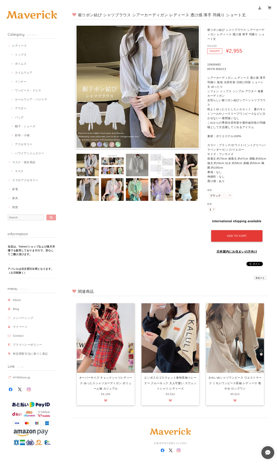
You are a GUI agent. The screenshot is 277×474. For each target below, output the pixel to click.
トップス (21, 54)
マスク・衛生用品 (23, 162)
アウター (21, 108)
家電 (15, 189)
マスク (19, 171)
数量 (209, 204)
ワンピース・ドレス (28, 90)
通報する (260, 278)
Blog (16, 309)
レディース (19, 45)
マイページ (20, 326)
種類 (209, 190)
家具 (15, 198)
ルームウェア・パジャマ (31, 99)
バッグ (19, 117)
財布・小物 (22, 135)
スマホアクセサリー (25, 180)
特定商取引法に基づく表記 (30, 353)
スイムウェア (23, 72)
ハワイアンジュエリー (29, 153)
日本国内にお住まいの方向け (237, 251)
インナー (21, 81)
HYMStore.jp (21, 377)
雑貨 (15, 207)
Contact (18, 335)
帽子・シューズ (25, 126)
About (17, 300)
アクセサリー (23, 144)
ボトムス (21, 63)
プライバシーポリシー (27, 344)
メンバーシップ (23, 318)
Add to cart (237, 235)
